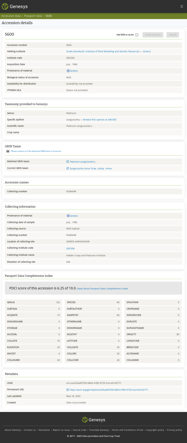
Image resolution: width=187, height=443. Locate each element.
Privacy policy (174, 429)
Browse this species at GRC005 (99, 119)
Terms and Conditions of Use (127, 429)
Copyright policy (155, 429)
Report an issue (61, 429)
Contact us (30, 429)
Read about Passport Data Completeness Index (102, 288)
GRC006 (70, 248)
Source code (79, 429)
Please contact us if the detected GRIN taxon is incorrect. (33, 151)
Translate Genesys (99, 429)
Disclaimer (44, 429)
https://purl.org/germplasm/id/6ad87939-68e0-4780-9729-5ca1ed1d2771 (107, 389)
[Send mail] (8, 151)
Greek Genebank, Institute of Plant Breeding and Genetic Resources (102, 51)
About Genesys (13, 429)
